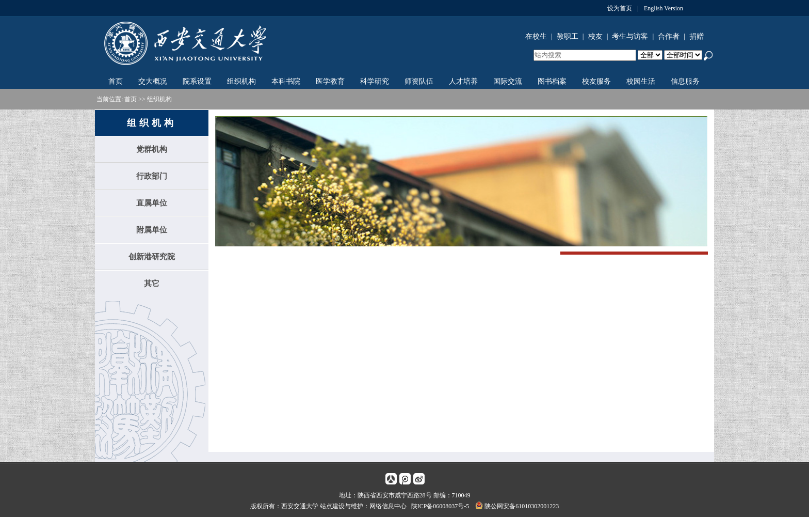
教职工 (567, 36)
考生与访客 (630, 36)
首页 (115, 81)
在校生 (536, 36)
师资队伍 (419, 81)
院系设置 (197, 81)
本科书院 (285, 81)
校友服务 (596, 81)
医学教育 (330, 81)
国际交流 (507, 81)
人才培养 (463, 81)
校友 (595, 36)
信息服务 (685, 81)
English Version (663, 8)
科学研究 (374, 81)
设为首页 (619, 8)
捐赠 (696, 36)
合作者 (668, 36)
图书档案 (552, 81)
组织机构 (241, 81)
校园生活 (640, 81)
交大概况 (152, 81)
